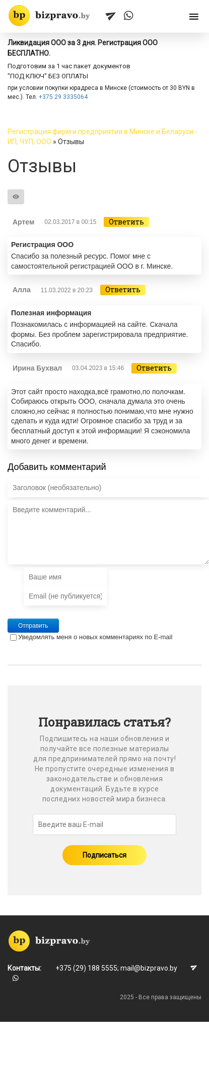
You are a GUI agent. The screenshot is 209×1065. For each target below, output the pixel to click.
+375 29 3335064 (63, 96)
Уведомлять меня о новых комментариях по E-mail (91, 637)
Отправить (33, 625)
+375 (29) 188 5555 (86, 968)
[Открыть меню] (193, 17)
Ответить (126, 221)
